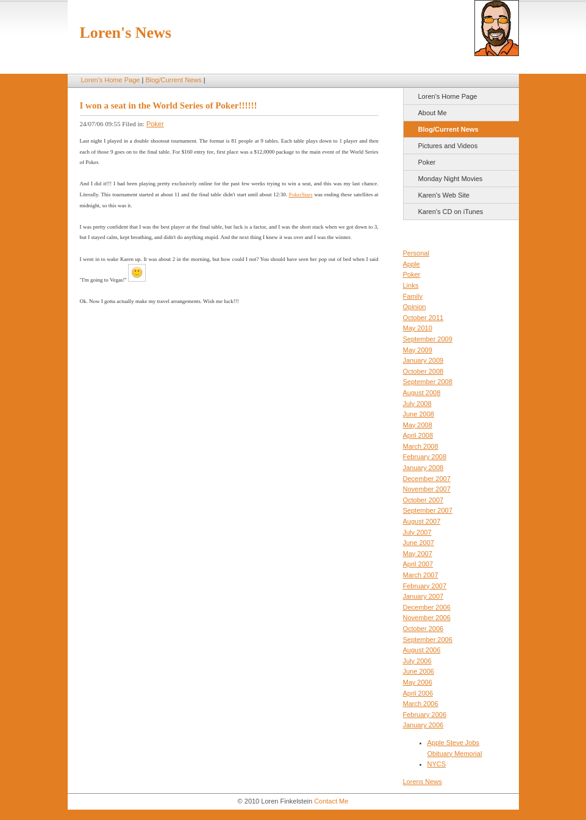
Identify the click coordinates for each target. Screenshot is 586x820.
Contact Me (331, 801)
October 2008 (423, 371)
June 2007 (418, 542)
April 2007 (418, 564)
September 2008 (427, 381)
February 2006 (425, 714)
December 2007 (427, 478)
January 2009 (423, 360)
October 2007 (423, 500)
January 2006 (423, 725)
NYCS (436, 764)
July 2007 (417, 532)
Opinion (414, 306)
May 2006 (417, 682)
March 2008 (420, 446)
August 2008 (422, 392)
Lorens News (422, 781)
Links (411, 285)
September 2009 (427, 339)
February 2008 (425, 456)
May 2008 (417, 425)
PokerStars (301, 194)
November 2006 (427, 617)
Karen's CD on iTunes (451, 211)
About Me (432, 112)
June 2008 (418, 414)
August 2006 (422, 650)
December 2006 (427, 607)
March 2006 (420, 703)
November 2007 (427, 489)
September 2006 (427, 639)
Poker (427, 162)
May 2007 (417, 553)
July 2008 (417, 403)
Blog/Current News (173, 80)
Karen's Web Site (444, 195)
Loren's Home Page (110, 80)
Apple (411, 264)
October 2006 (423, 628)
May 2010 (417, 328)
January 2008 (423, 467)
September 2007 (427, 510)
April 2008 (418, 435)
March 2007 (420, 575)
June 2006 (418, 671)
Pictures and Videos (448, 145)
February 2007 (425, 586)
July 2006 (417, 661)
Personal (416, 253)
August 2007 (422, 521)
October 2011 (423, 317)
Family (413, 296)
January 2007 (423, 596)
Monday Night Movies (450, 178)
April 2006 (418, 693)
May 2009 (417, 350)
